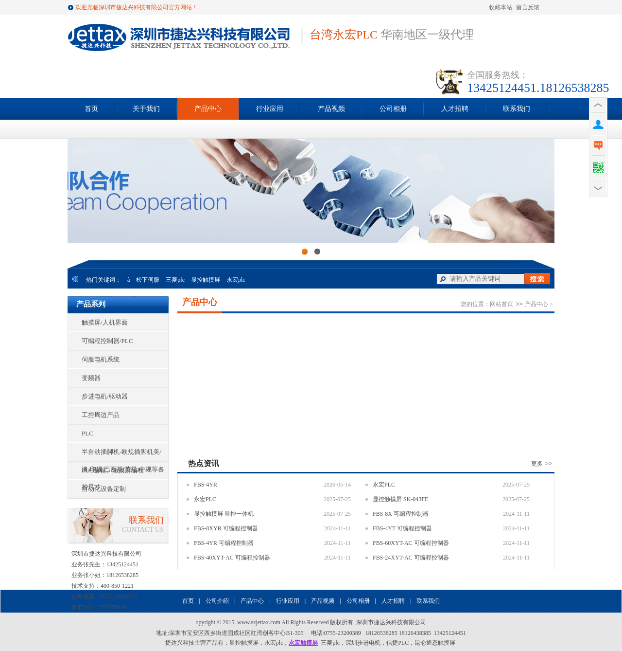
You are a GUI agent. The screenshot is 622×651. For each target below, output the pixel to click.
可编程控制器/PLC (107, 340)
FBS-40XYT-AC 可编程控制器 (232, 557)
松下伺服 (147, 279)
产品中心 (208, 108)
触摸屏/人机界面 (105, 322)
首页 (91, 108)
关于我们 (146, 108)
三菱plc (175, 279)
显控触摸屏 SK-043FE (400, 499)
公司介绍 (217, 600)
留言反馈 (527, 7)
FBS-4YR (205, 484)
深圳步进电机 (363, 642)
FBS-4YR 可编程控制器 (224, 543)
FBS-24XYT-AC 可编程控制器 (411, 557)
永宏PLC (384, 484)
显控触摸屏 (205, 279)
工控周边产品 (101, 414)
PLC (87, 433)
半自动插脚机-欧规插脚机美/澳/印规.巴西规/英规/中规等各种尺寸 (123, 454)
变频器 (91, 377)
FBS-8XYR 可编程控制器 (226, 528)
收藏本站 (500, 7)
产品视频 (331, 108)
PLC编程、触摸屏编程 (113, 470)
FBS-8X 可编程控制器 (401, 513)
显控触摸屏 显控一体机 (224, 513)
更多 (542, 463)
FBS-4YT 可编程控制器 (402, 528)
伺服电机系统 (101, 359)
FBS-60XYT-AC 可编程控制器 (411, 543)
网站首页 (501, 304)
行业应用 (269, 108)
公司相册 (393, 108)
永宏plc (235, 279)
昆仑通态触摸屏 (435, 642)
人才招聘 (454, 108)
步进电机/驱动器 (105, 396)
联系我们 (516, 108)
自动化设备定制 (104, 488)
